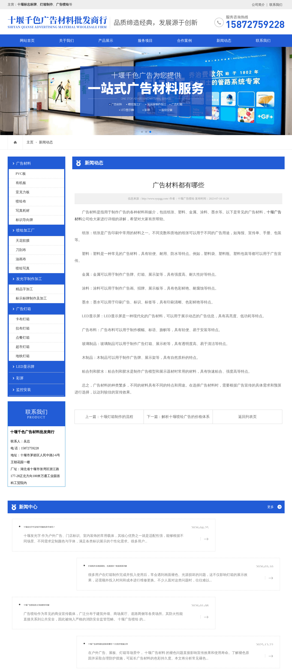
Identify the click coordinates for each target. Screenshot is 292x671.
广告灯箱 (23, 309)
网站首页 (27, 40)
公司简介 (258, 4)
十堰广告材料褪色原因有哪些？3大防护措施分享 (203, 565)
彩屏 (20, 378)
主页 (30, 142)
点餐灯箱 (23, 337)
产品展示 (105, 40)
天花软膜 (23, 240)
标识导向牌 (24, 220)
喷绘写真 (23, 268)
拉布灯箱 (23, 328)
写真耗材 (23, 210)
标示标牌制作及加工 (31, 298)
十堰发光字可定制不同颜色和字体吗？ (53, 529)
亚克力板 (23, 192)
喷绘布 (21, 201)
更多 (270, 507)
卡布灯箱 (23, 319)
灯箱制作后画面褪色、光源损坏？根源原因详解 (202, 529)
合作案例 (184, 40)
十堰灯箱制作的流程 (116, 417)
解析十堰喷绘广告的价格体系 (186, 417)
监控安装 (23, 390)
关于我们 (66, 40)
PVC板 (21, 173)
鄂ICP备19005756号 (36, 661)
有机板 (21, 183)
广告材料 (23, 163)
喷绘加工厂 (25, 230)
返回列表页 (247, 417)
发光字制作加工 (29, 279)
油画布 (21, 259)
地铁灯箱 (23, 356)
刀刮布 (21, 250)
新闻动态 (224, 40)
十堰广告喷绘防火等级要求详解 (47, 565)
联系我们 (275, 4)
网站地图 (59, 661)
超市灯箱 (23, 347)
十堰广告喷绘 (186, 198)
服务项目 (145, 40)
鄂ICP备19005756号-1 (43, 643)
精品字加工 (24, 289)
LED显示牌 (25, 367)
